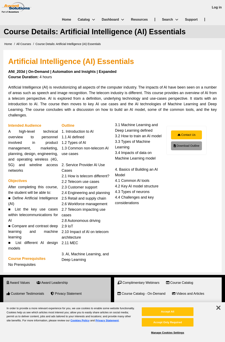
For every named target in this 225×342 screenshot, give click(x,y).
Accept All (167, 311)
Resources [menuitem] (139, 19)
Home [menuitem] (66, 19)
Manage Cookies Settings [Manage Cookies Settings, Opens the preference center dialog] (167, 332)
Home (8, 44)
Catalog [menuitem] (84, 19)
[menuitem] (18, 282)
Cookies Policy (79, 320)
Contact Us (187, 134)
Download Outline (186, 145)
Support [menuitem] (191, 19)
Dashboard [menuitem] (110, 19)
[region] (112, 322)
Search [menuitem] (172, 19)
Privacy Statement (107, 320)
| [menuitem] (154, 19)
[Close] (218, 307)
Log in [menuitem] (217, 7)
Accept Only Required (167, 322)
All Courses (23, 44)
